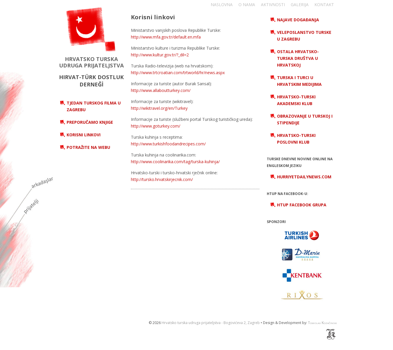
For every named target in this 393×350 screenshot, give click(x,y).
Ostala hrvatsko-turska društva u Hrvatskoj (298, 58)
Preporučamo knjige (90, 122)
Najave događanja (298, 19)
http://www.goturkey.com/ (155, 126)
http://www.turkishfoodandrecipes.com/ (168, 144)
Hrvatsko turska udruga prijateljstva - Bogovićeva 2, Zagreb (211, 322)
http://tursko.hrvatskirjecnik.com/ (162, 179)
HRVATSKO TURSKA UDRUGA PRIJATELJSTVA (91, 62)
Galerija (300, 4)
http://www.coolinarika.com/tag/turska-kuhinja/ (175, 161)
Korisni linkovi (84, 134)
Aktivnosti (273, 4)
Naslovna (222, 4)
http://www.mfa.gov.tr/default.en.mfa (166, 37)
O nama (246, 4)
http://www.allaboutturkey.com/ (161, 90)
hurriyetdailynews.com (304, 177)
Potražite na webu (88, 147)
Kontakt (324, 4)
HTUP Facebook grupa (301, 205)
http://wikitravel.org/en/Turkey (159, 108)
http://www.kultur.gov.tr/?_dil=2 (160, 55)
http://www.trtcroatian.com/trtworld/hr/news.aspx (178, 72)
